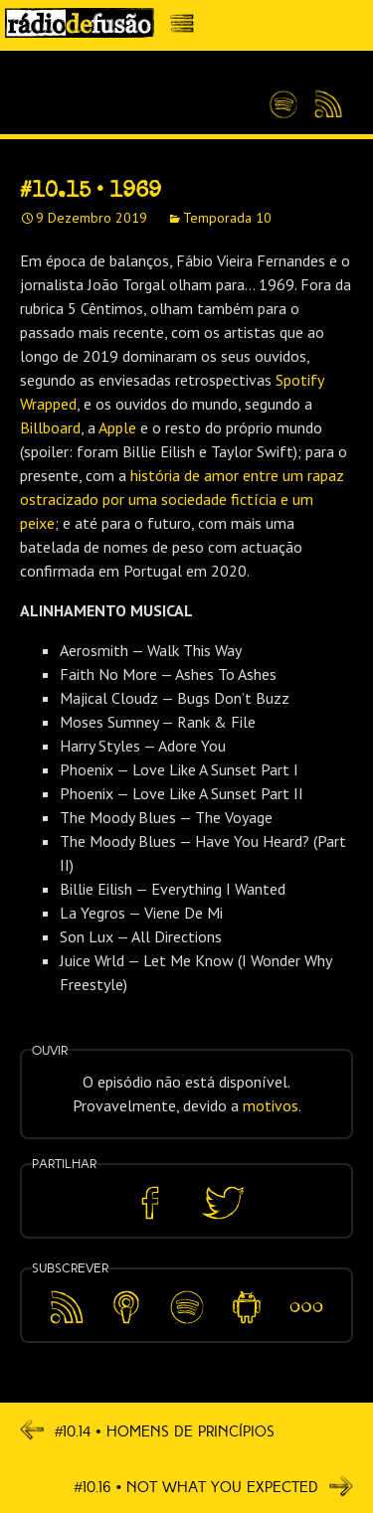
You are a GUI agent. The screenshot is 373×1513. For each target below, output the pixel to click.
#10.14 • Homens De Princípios (147, 1430)
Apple (117, 427)
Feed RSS (324, 105)
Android (246, 1293)
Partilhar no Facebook (150, 1203)
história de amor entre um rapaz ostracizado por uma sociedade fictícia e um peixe (182, 499)
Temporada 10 (227, 218)
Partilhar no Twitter (223, 1203)
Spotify (283, 96)
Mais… (306, 1293)
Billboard (50, 427)
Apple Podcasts (126, 1303)
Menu (187, 28)
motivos (270, 1105)
